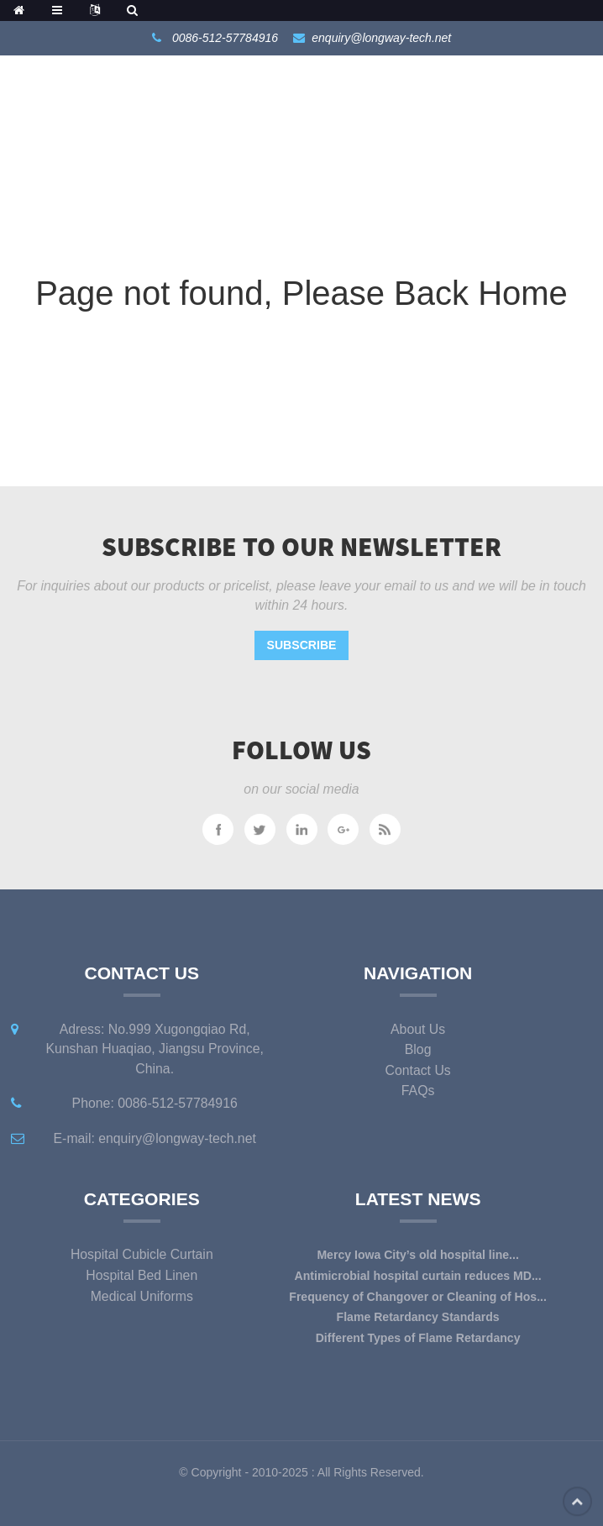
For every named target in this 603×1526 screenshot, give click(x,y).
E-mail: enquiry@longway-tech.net (155, 1138)
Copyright (215, 1472)
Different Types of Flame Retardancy (418, 1338)
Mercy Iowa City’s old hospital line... (417, 1254)
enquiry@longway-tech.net (381, 38)
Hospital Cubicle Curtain (142, 1254)
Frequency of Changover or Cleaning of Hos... (418, 1296)
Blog (418, 1049)
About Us (418, 1029)
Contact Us (417, 1070)
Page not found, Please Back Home (301, 293)
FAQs (418, 1090)
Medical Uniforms (142, 1296)
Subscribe (302, 645)
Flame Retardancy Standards (418, 1317)
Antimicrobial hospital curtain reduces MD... (418, 1275)
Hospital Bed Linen (141, 1275)
